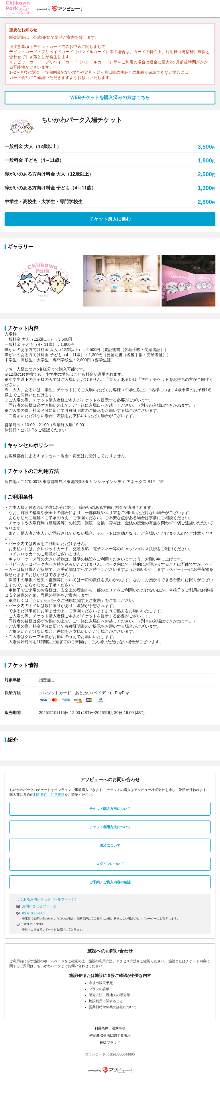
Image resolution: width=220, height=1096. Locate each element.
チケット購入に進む (110, 219)
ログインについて (110, 864)
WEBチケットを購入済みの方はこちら (110, 97)
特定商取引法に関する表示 (110, 1035)
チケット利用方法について (110, 827)
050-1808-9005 (33, 913)
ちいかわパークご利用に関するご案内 (67, 600)
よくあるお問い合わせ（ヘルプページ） (47, 899)
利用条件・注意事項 (49, 795)
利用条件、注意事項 (110, 1028)
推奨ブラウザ (110, 1043)
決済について (110, 845)
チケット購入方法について (110, 809)
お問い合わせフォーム (39, 906)
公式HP (40, 37)
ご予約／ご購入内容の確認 (110, 882)
